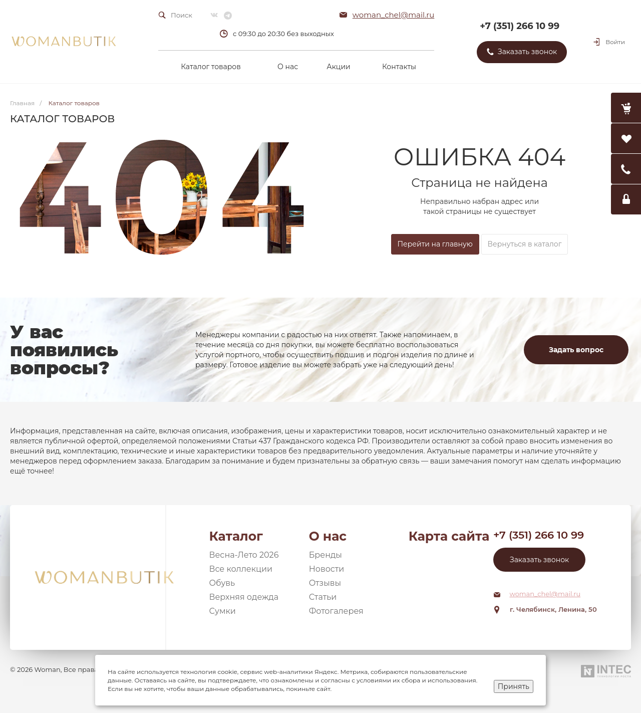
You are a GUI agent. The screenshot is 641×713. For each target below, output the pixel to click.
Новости (327, 569)
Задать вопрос (576, 349)
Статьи (323, 597)
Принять (513, 686)
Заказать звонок (539, 559)
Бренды (325, 555)
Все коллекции (240, 569)
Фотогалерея (336, 611)
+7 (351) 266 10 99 (519, 26)
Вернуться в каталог (525, 244)
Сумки (222, 611)
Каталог (236, 536)
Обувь (222, 583)
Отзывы (325, 583)
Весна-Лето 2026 (244, 555)
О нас (328, 536)
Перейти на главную (435, 244)
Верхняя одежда (244, 597)
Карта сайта (449, 536)
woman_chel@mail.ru (394, 15)
